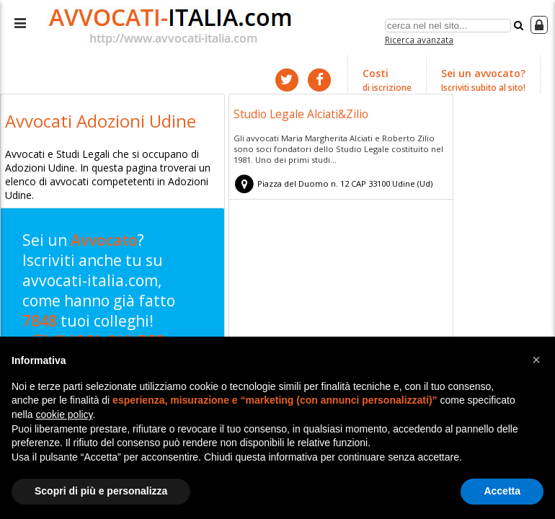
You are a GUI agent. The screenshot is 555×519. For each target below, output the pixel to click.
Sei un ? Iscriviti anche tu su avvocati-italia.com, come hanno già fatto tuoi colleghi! (107, 297)
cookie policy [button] (63, 414)
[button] (536, 359)
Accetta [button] (502, 491)
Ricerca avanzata (419, 38)
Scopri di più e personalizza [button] (101, 491)
